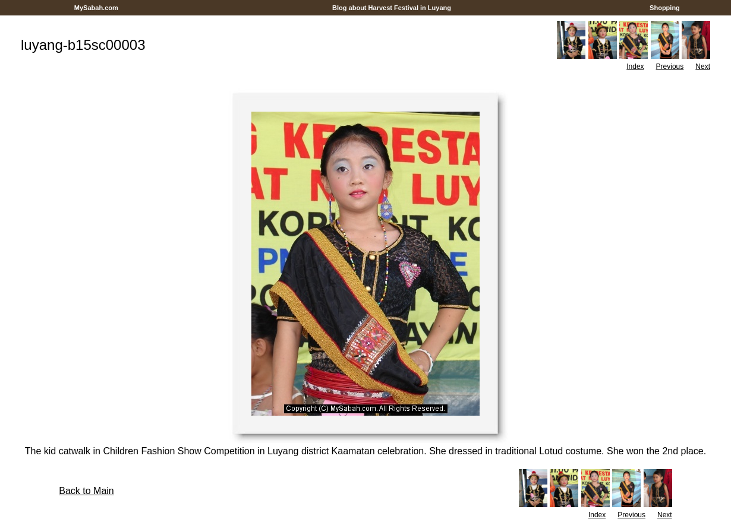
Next (702, 66)
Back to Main (86, 491)
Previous (670, 66)
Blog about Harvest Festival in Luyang (392, 7)
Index (635, 66)
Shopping (664, 7)
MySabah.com (96, 7)
